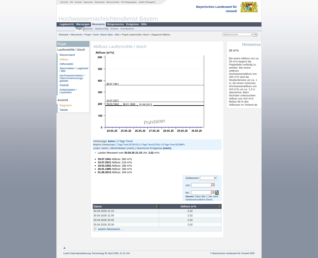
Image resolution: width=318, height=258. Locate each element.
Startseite (64, 2)
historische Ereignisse (149, 148)
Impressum (88, 2)
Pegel (79, 28)
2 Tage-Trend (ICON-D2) (127, 145)
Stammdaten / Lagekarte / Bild (74, 69)
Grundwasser (127, 28)
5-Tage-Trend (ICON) (150, 145)
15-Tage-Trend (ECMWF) (173, 145)
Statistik (64, 85)
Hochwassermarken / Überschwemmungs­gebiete (72, 78)
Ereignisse (132, 24)
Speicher (88, 28)
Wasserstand (67, 54)
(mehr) (131, 148)
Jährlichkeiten (118, 148)
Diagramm (66, 105)
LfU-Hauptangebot (129, 2)
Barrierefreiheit (113, 2)
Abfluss (64, 59)
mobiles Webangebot (147, 2)
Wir (71, 2)
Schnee (114, 28)
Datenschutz (100, 2)
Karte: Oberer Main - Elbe (106, 34)
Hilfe (144, 24)
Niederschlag (101, 28)
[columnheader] (126, 206)
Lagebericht (67, 24)
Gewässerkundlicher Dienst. (199, 199)
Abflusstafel (66, 63)
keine (105, 148)
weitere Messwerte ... (110, 229)
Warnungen (83, 24)
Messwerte (98, 24)
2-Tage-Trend (124, 141)
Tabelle (64, 109)
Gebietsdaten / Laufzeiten (68, 91)
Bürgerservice (115, 24)
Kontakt (78, 2)
